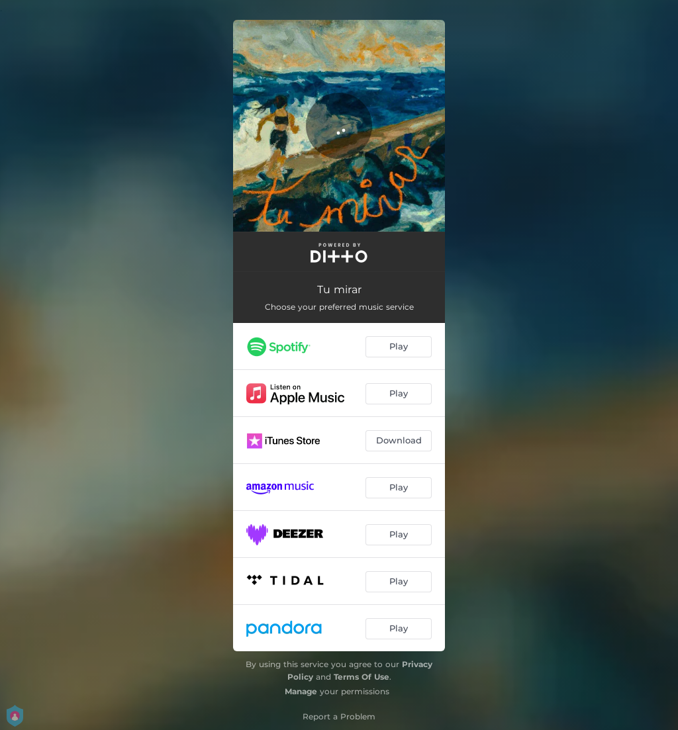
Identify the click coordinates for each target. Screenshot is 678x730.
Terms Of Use (361, 677)
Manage (301, 691)
